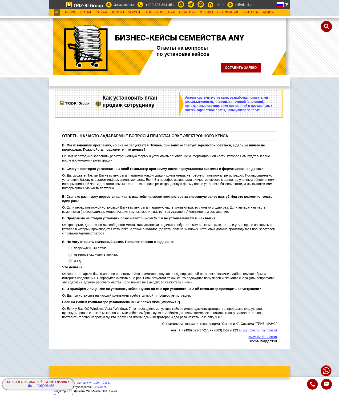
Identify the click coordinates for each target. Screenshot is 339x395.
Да (30, 386)
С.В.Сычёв (100, 387)
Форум (101, 12)
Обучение (187, 12)
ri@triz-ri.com (245, 5)
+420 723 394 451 (159, 5)
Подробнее (45, 386)
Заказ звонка (124, 5)
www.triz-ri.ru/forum (262, 337)
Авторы (117, 12)
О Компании (227, 12)
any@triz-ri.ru (249, 330)
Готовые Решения (160, 12)
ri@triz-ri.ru (269, 330)
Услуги (134, 12)
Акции (268, 12)
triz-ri (219, 5)
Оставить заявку (241, 67)
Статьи (85, 12)
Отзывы (206, 12)
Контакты (250, 12)
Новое (70, 12)
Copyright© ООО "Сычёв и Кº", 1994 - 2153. (82, 382)
